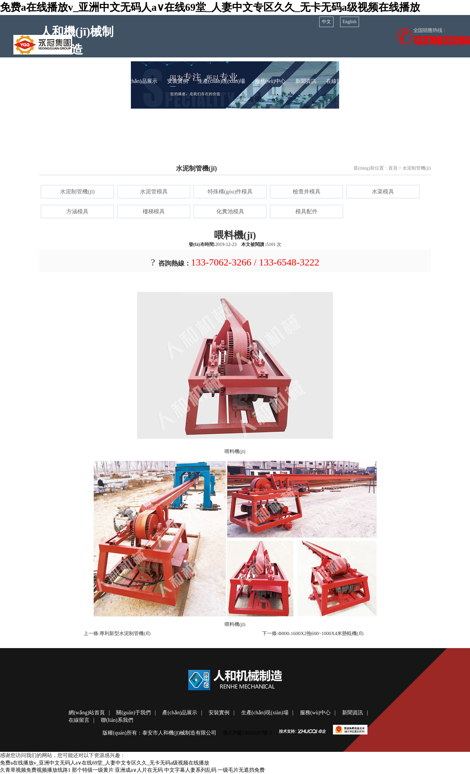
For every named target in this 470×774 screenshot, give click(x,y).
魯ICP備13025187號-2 (247, 733)
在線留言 (336, 81)
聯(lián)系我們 (373, 81)
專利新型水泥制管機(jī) (125, 633)
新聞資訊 (305, 81)
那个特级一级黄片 (93, 770)
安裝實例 (177, 81)
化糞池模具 (230, 211)
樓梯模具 (154, 211)
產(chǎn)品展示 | (182, 712)
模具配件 (306, 211)
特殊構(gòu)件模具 (230, 192)
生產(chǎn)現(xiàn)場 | (267, 712)
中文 (326, 21)
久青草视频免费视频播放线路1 (35, 770)
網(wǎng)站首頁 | (89, 712)
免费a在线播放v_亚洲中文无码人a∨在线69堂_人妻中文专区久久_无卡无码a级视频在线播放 (210, 7)
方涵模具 (77, 211)
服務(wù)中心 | (318, 712)
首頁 (393, 168)
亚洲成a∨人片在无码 (139, 770)
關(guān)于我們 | (136, 712)
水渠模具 (383, 192)
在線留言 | (81, 720)
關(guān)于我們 (95, 81)
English (350, 21)
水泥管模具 (154, 192)
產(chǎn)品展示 (139, 81)
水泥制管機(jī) (77, 192)
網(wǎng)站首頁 (50, 81)
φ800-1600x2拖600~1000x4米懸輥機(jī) (321, 633)
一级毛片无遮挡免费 (241, 770)
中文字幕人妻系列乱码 (190, 770)
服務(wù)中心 (270, 81)
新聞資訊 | (355, 712)
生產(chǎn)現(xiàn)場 (221, 81)
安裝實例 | (221, 712)
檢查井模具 (307, 192)
